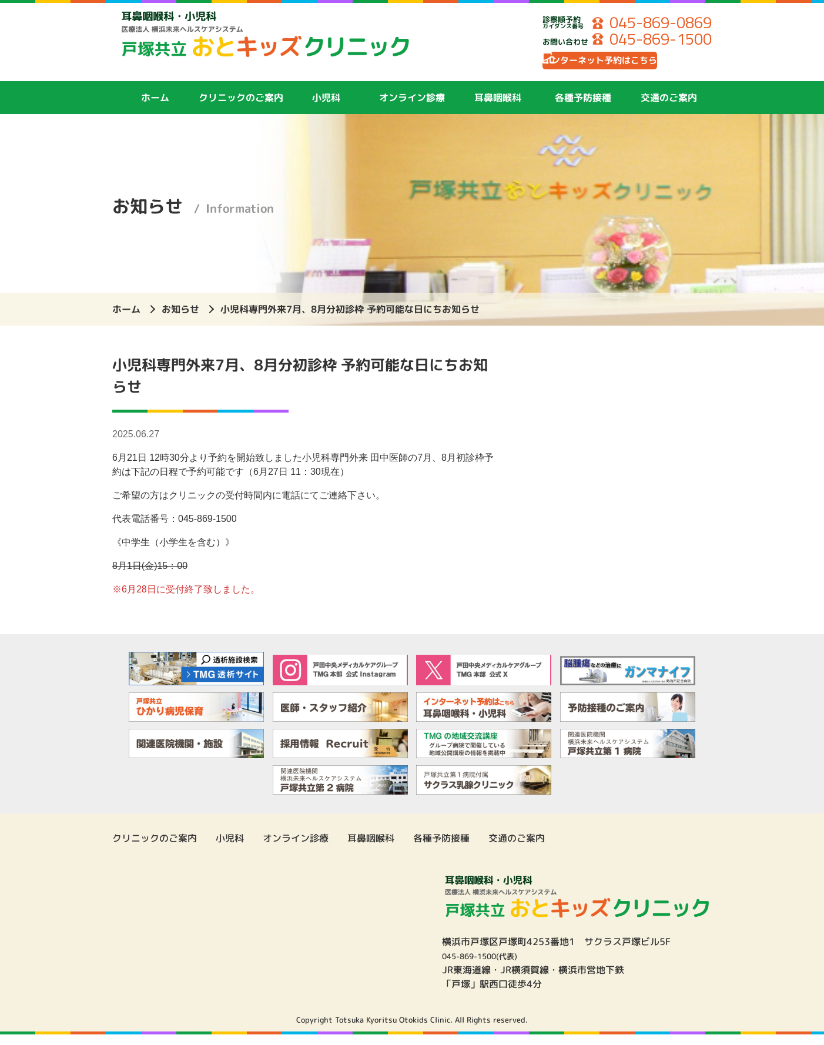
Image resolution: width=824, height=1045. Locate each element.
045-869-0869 (651, 23)
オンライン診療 (412, 107)
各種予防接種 (583, 107)
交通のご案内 (669, 107)
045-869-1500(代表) (489, 966)
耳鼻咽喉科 (497, 107)
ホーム (155, 107)
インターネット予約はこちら (626, 67)
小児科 (326, 107)
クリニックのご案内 (241, 107)
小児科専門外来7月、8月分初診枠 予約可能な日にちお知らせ (350, 319)
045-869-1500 (651, 41)
